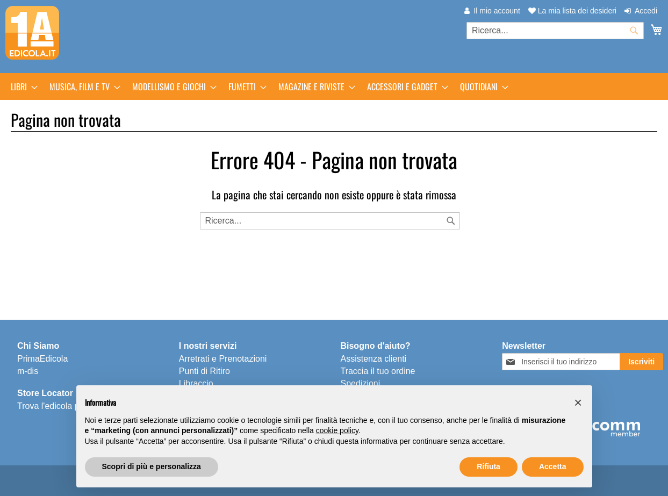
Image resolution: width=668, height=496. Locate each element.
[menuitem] (21, 86)
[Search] (451, 220)
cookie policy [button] (337, 430)
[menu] (334, 86)
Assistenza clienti (373, 358)
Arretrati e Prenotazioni (223, 358)
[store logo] (32, 33)
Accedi (646, 10)
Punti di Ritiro (204, 371)
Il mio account (496, 10)
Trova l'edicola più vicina (63, 406)
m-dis (27, 371)
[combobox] (555, 30)
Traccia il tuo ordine (377, 371)
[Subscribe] (641, 361)
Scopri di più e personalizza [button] (151, 466)
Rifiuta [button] (488, 466)
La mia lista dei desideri (572, 10)
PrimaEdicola (42, 358)
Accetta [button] (552, 466)
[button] (578, 402)
